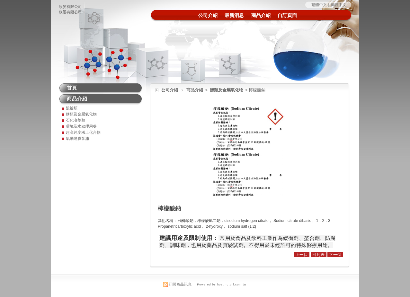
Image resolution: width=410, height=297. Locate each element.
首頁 (72, 87)
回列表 (318, 254)
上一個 (301, 254)
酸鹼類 (71, 108)
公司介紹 (208, 15)
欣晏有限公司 (70, 6)
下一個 (335, 254)
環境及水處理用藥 (81, 126)
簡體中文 (338, 5)
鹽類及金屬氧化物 (227, 90)
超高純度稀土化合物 (83, 132)
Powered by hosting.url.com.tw (221, 284)
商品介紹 (261, 15)
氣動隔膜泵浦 (77, 138)
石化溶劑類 (75, 120)
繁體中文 (319, 5)
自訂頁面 (287, 15)
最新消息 (234, 15)
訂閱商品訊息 (180, 284)
